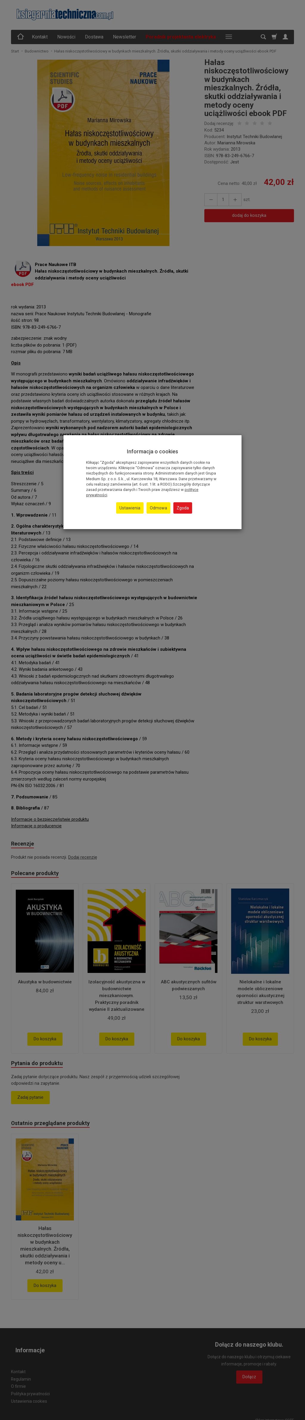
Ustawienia (129, 508)
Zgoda (183, 508)
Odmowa (158, 508)
